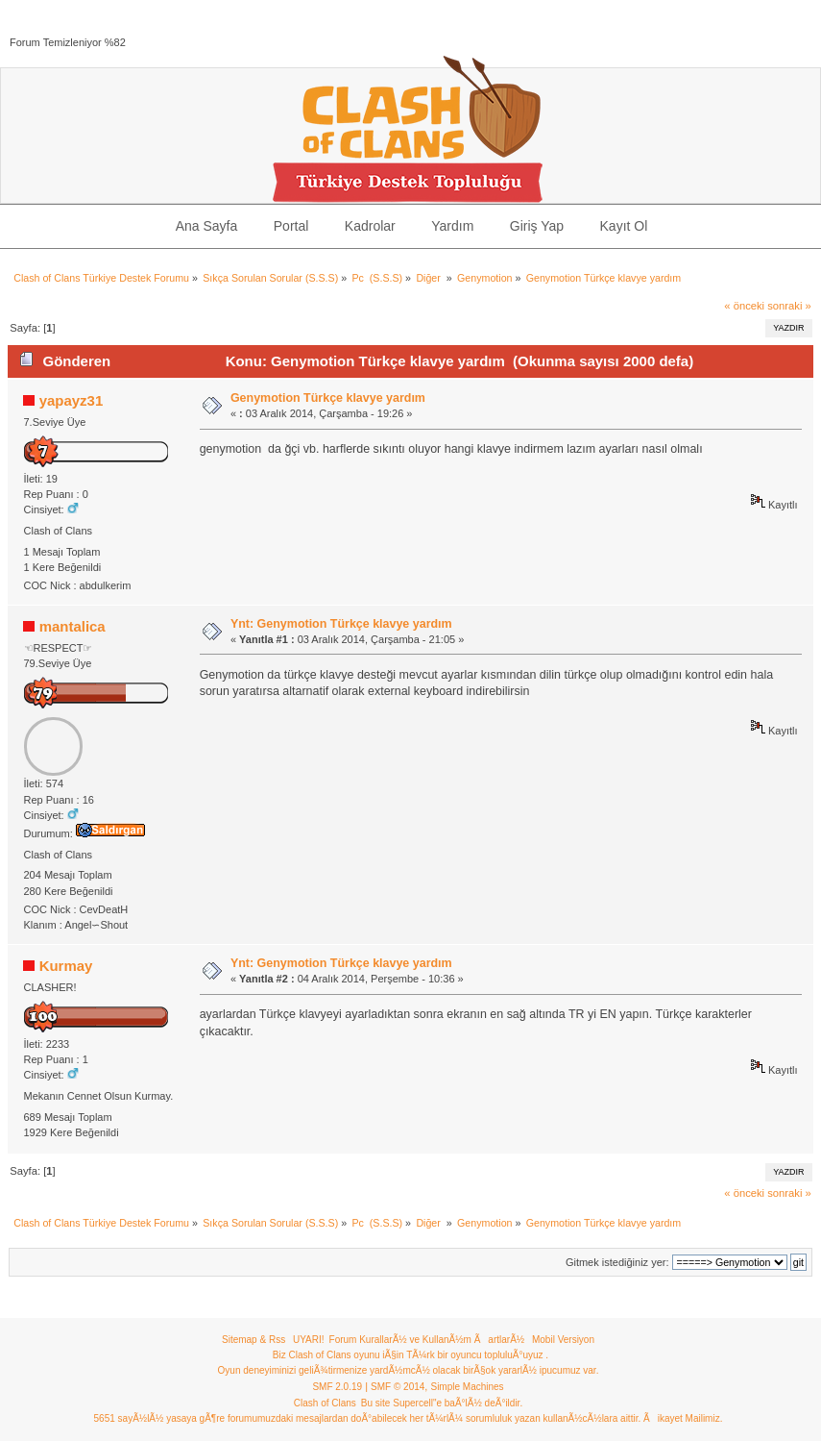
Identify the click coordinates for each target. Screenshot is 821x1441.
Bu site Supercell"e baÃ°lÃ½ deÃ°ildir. (441, 1403)
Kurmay (66, 965)
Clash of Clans (325, 1403)
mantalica (72, 626)
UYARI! (309, 1339)
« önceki (744, 305)
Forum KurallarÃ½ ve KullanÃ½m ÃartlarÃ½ (427, 1339)
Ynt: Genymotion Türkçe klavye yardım (341, 624)
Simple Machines (466, 1386)
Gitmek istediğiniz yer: (617, 1262)
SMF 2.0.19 (337, 1386)
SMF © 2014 (397, 1386)
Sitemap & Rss (253, 1339)
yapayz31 (71, 400)
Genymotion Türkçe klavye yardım (327, 398)
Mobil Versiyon (563, 1339)
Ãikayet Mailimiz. (682, 1418)
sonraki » (789, 305)
